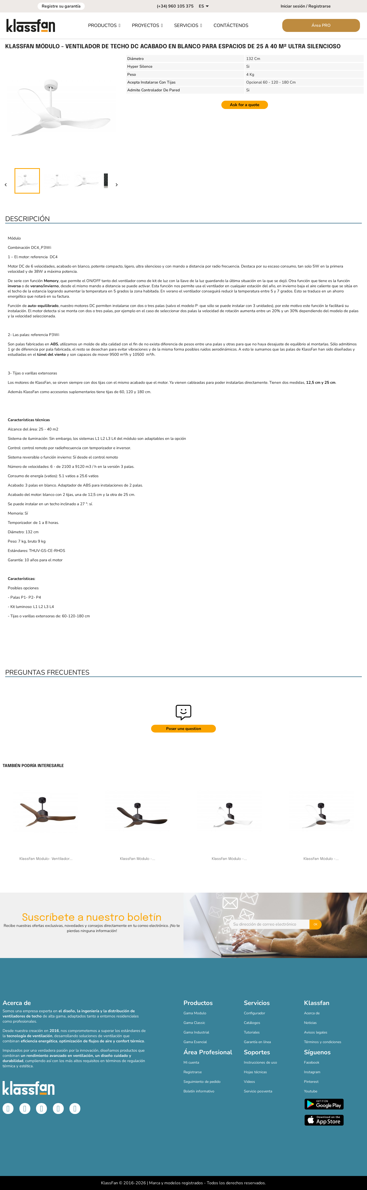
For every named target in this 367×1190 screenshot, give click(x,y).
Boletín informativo (199, 1091)
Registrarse (193, 1072)
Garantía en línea (257, 1041)
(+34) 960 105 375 (175, 6)
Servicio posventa (258, 1091)
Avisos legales (315, 1032)
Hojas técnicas (255, 1072)
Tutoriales (252, 1032)
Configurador (254, 1013)
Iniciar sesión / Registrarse (306, 6)
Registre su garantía (61, 6)
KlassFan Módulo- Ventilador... (46, 859)
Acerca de (312, 1013)
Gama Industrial (196, 1032)
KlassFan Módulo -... (137, 859)
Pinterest (311, 1081)
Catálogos (252, 1022)
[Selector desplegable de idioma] (204, 6)
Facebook (311, 1062)
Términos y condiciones (322, 1041)
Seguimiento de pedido (202, 1081)
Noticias (310, 1022)
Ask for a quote (244, 105)
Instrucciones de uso (260, 1062)
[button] (104, 25)
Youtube (310, 1091)
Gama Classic (194, 1022)
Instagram (312, 1072)
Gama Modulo (195, 1013)
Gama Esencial (195, 1041)
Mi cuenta (191, 1062)
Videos (249, 1081)
